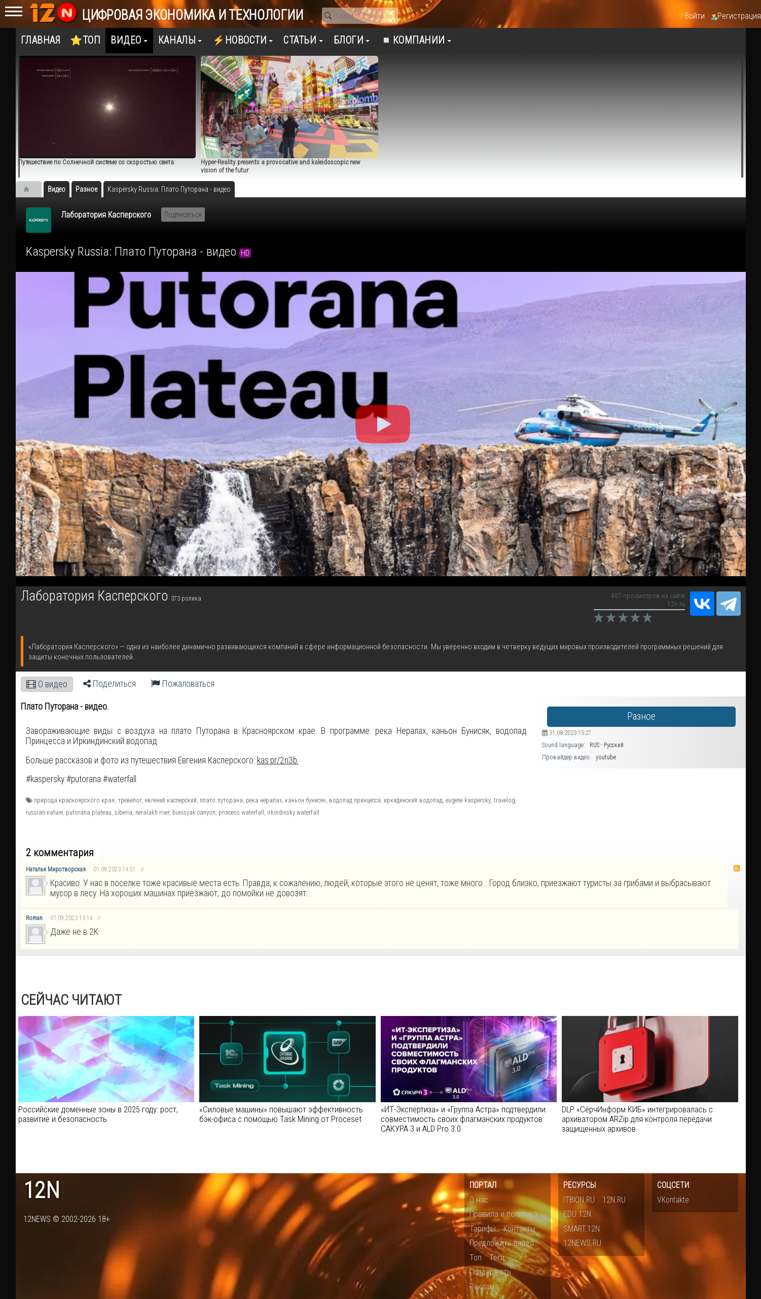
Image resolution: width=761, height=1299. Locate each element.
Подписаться (183, 214)
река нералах (264, 800)
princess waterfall (241, 812)
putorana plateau (89, 812)
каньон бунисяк (305, 800)
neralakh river (152, 812)
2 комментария (60, 853)
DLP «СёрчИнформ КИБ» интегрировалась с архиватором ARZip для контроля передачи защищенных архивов (637, 1119)
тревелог (130, 800)
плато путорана (221, 800)
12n (41, 1190)
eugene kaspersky (468, 800)
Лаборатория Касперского (106, 215)
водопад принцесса (355, 800)
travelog (504, 800)
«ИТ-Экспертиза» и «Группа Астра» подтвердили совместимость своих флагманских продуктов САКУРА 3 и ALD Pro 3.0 (463, 1119)
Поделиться (109, 684)
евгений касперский (171, 800)
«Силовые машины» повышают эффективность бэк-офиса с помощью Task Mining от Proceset (281, 1114)
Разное (641, 716)
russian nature (44, 812)
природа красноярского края (74, 800)
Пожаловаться (182, 684)
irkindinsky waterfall (293, 812)
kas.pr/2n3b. (278, 760)
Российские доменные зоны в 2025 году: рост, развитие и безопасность (98, 1114)
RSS (737, 868)
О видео (46, 684)
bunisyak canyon (193, 812)
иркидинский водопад (413, 800)
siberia (123, 812)
